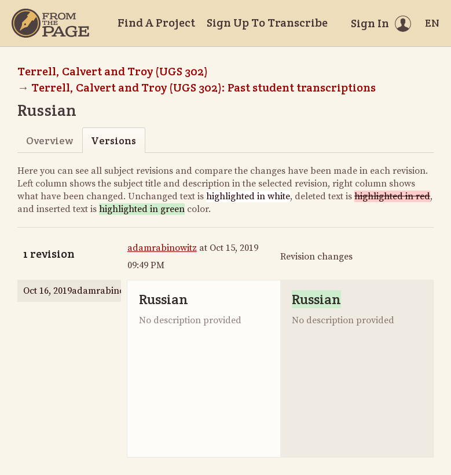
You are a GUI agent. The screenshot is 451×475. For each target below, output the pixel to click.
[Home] (50, 23)
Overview (49, 140)
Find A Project (156, 22)
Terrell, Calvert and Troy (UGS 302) (112, 71)
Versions (113, 140)
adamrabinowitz (162, 248)
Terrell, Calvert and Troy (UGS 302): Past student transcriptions (203, 87)
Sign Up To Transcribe (267, 22)
